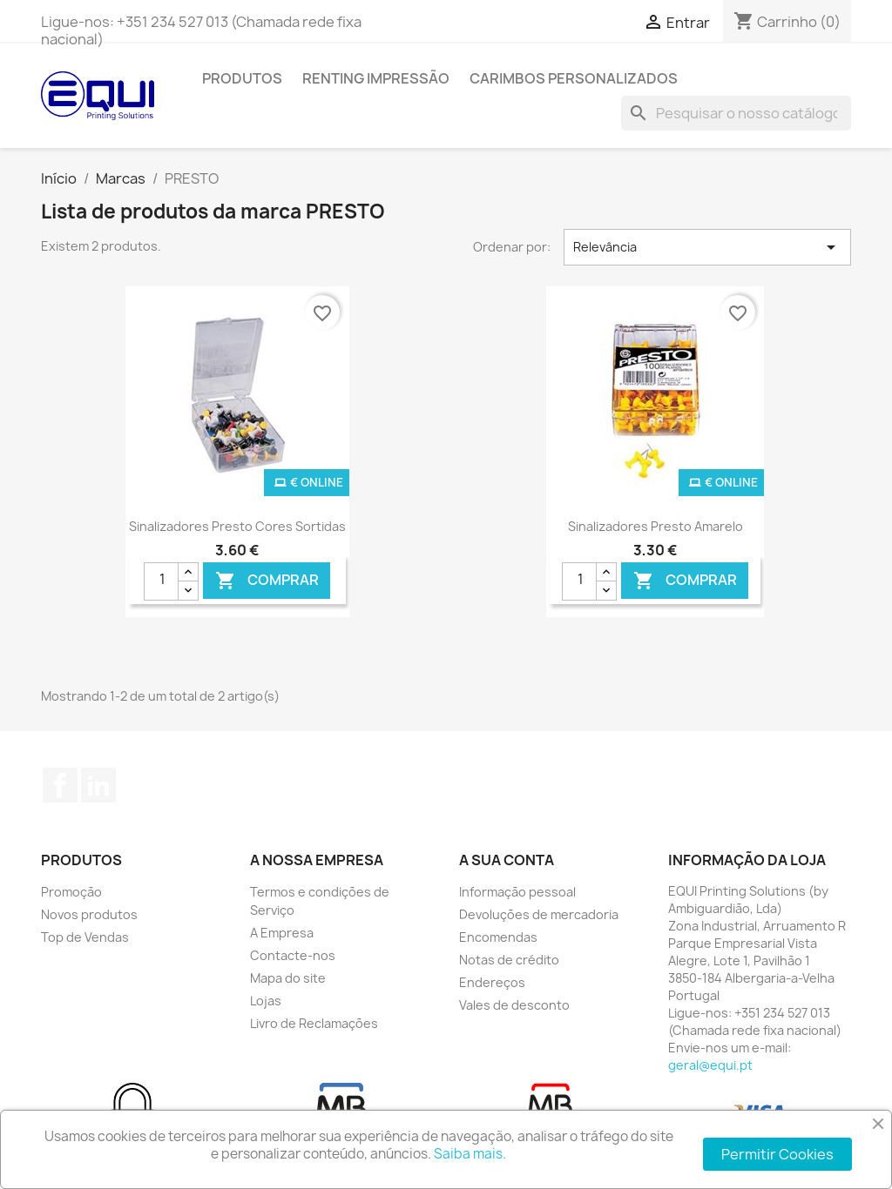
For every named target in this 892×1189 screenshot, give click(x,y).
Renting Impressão (375, 78)
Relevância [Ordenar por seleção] (707, 247)
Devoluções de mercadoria (538, 914)
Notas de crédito (509, 959)
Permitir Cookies (777, 1154)
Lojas (265, 1000)
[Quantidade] (161, 581)
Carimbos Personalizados (574, 78)
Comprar (267, 580)
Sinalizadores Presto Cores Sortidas (237, 526)
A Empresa (282, 932)
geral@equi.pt (710, 1065)
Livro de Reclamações (314, 1023)
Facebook (60, 785)
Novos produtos (89, 914)
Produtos (242, 78)
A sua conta (506, 860)
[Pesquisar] (736, 113)
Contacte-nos (292, 955)
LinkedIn (98, 785)
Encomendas (498, 937)
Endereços (492, 982)
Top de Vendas (85, 937)
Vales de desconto (514, 1005)
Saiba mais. (470, 1154)
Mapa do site (288, 978)
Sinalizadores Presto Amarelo (655, 526)
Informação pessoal (517, 891)
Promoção (71, 891)
